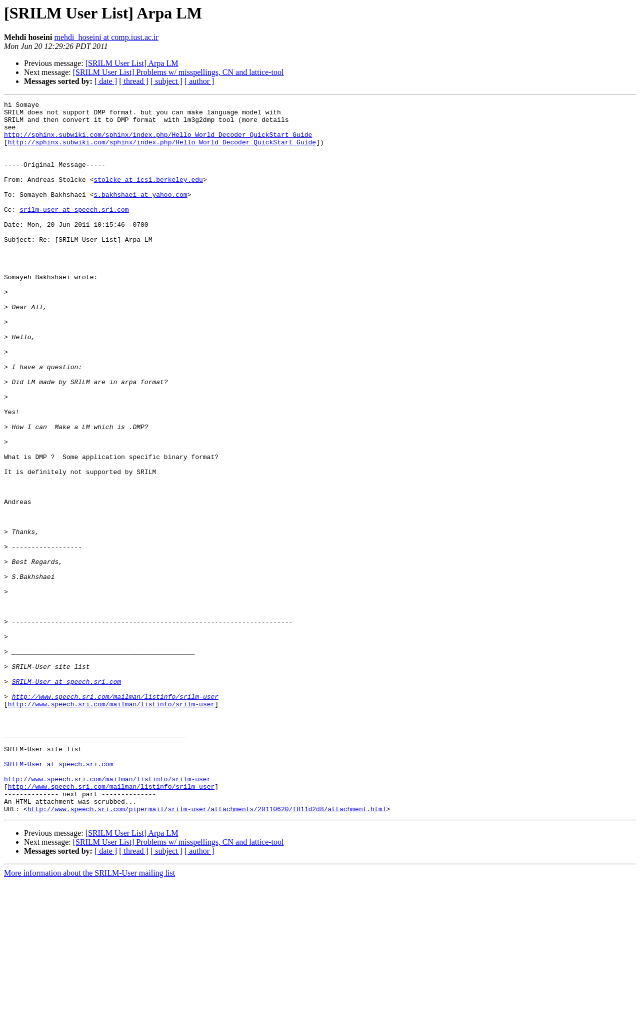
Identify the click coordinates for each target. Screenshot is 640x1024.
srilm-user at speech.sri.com (74, 231)
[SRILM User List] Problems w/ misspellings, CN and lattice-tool (178, 72)
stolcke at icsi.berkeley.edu (148, 195)
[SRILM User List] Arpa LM (132, 63)
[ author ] (199, 81)
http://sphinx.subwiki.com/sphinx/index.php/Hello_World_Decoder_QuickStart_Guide (158, 141)
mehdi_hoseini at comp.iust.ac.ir (106, 37)
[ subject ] (166, 81)
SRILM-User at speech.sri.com (66, 798)
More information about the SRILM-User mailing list (89, 1015)
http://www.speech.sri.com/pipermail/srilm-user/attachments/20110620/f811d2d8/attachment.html (207, 951)
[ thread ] (133, 81)
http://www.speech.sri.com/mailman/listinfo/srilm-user (115, 816)
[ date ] (105, 81)
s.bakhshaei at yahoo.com (140, 213)
